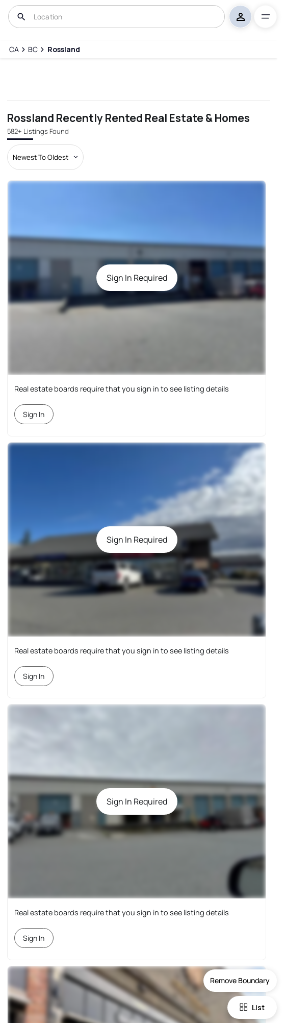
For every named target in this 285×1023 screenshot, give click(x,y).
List (252, 1007)
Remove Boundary (240, 980)
